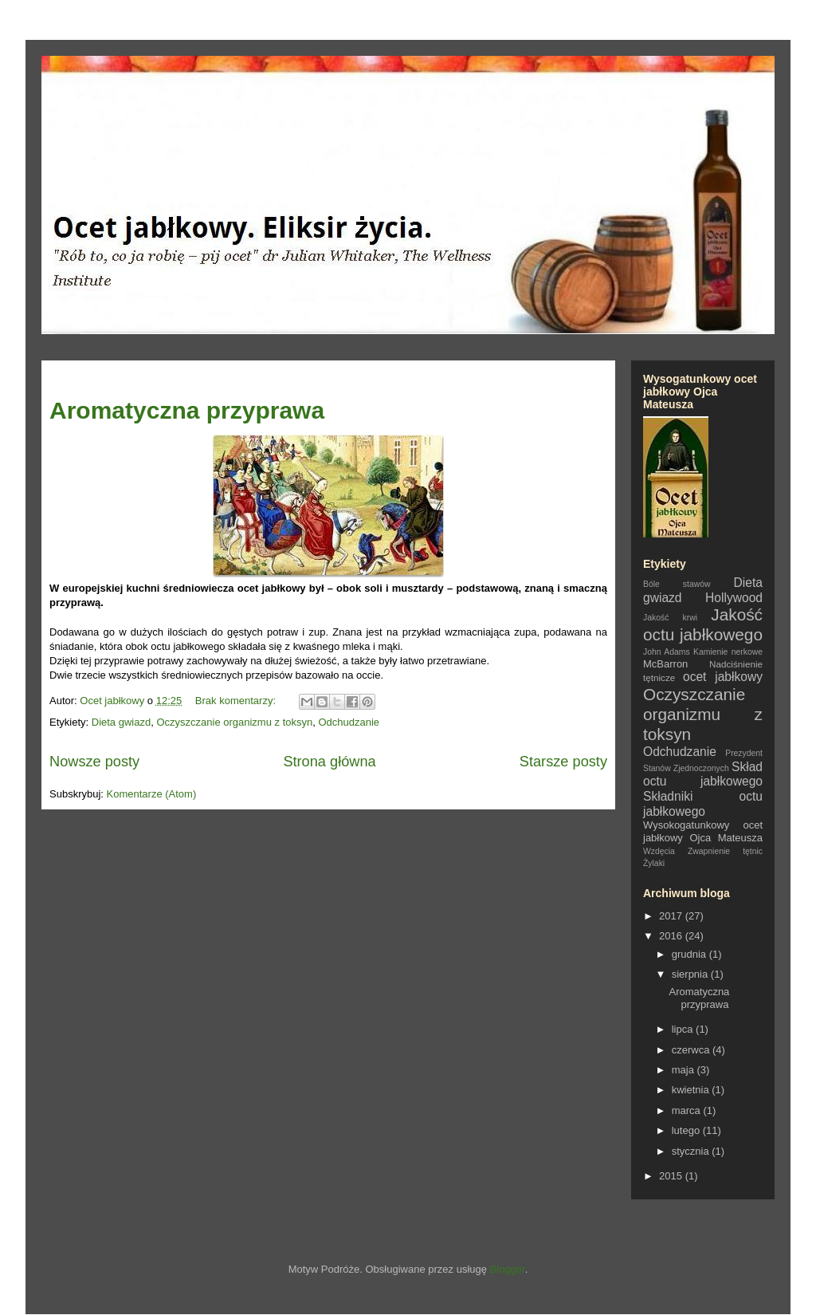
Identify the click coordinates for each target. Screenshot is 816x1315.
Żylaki (654, 863)
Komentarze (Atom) (152, 794)
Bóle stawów (677, 584)
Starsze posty (563, 762)
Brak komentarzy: (237, 701)
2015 (672, 1176)
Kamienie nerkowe (728, 652)
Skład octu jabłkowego (703, 774)
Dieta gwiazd (121, 722)
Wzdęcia (659, 851)
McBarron (665, 664)
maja (684, 1070)
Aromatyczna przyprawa (186, 410)
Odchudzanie (348, 722)
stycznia (692, 1151)
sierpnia (691, 974)
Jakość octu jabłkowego (703, 624)
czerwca (692, 1050)
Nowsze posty (94, 762)
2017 (672, 916)
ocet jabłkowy (723, 676)
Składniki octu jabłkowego (703, 803)
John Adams (666, 652)
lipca (684, 1029)
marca (688, 1110)
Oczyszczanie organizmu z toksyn (234, 722)
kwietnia (692, 1090)
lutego (687, 1130)
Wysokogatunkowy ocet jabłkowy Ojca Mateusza (703, 831)
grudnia (690, 954)
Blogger (507, 1269)
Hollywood (734, 597)
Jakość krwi (670, 617)
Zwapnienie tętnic (725, 851)
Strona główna (329, 762)
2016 (672, 936)
